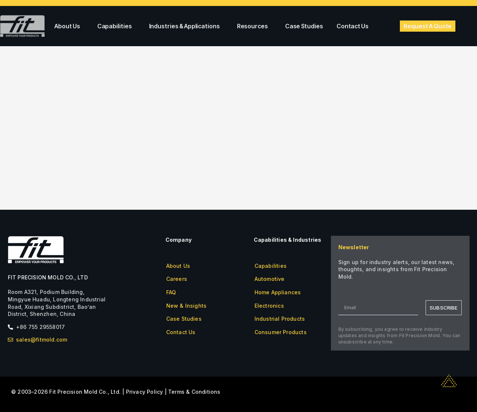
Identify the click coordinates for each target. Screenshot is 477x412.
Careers (176, 279)
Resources (254, 26)
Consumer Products (281, 332)
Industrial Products (280, 319)
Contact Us (353, 26)
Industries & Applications (186, 26)
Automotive (270, 279)
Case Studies (304, 26)
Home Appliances (278, 292)
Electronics (269, 305)
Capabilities (116, 26)
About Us (69, 26)
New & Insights (186, 305)
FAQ (171, 292)
